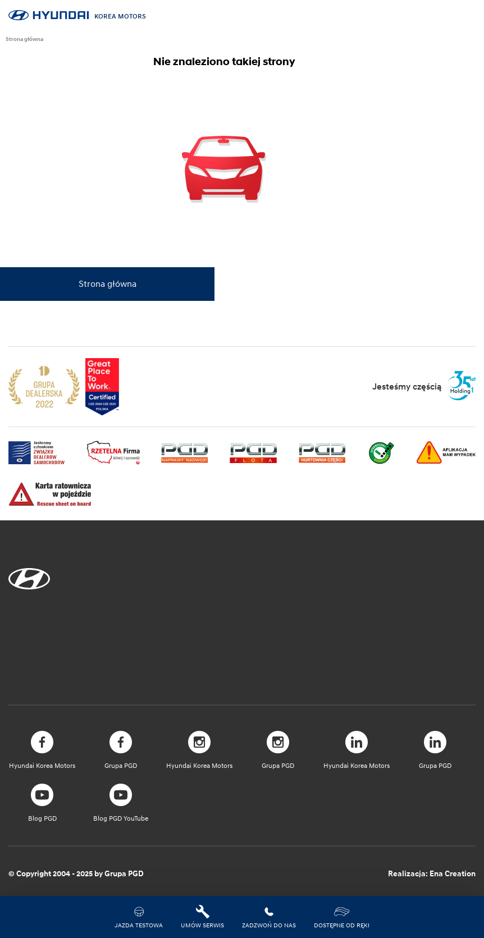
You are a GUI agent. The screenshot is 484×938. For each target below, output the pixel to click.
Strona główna (24, 39)
